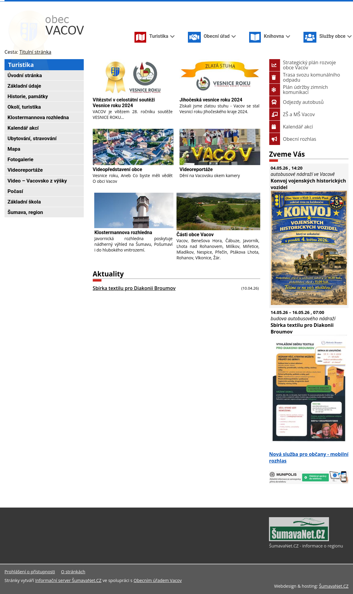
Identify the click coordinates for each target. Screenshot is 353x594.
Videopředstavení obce (117, 169)
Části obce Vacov (195, 234)
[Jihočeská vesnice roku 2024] (220, 77)
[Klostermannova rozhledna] (133, 210)
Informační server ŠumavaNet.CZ (68, 580)
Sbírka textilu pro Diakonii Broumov (134, 288)
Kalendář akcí (291, 126)
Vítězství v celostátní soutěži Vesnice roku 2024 (124, 102)
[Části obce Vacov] (218, 212)
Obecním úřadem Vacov (158, 580)
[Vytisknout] (346, 5)
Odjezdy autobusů (296, 102)
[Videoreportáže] (220, 147)
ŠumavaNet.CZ (333, 586)
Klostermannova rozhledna (123, 232)
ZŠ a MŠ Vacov (292, 114)
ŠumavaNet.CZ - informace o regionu (306, 546)
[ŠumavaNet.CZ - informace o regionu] (299, 539)
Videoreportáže (196, 169)
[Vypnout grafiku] (326, 5)
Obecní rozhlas (292, 139)
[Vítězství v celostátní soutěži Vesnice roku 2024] (133, 77)
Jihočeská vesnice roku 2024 (211, 100)
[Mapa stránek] (335, 5)
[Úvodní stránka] (316, 5)
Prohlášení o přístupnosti (30, 571)
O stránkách (73, 571)
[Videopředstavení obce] (133, 147)
